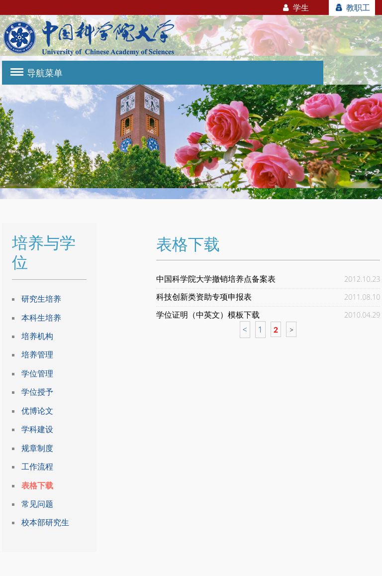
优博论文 (37, 410)
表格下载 (37, 485)
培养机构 (37, 336)
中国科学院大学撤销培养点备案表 (216, 279)
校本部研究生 (45, 522)
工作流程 (37, 466)
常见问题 (37, 503)
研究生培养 (41, 298)
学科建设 (37, 429)
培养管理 (37, 354)
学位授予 (37, 391)
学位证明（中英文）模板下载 (208, 315)
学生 (295, 7)
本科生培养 (41, 317)
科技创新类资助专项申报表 (204, 297)
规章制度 (37, 448)
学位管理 (37, 373)
